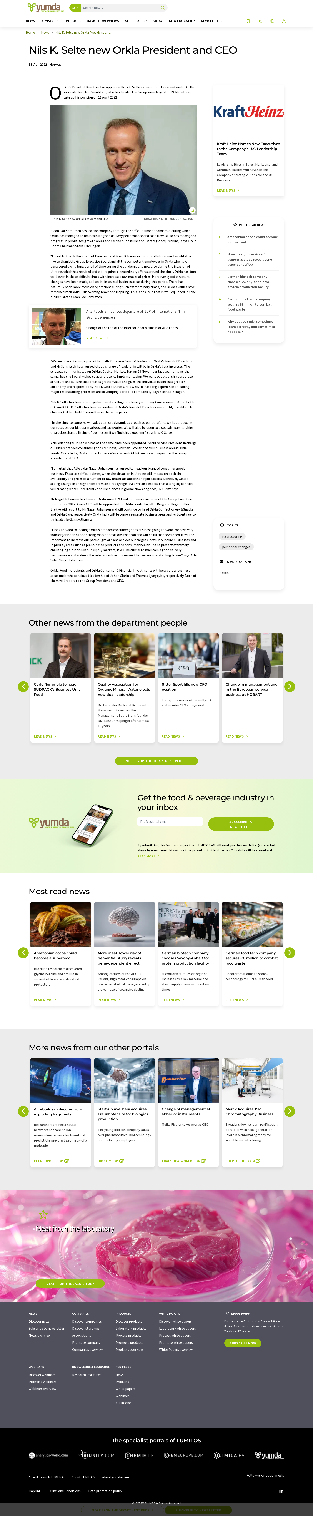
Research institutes (86, 1374)
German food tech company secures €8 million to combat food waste (249, 304)
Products (122, 1381)
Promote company (86, 1342)
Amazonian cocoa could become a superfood (252, 239)
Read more (149, 856)
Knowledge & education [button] (174, 21)
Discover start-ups (86, 1328)
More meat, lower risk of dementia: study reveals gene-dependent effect (250, 259)
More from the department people (156, 761)
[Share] (260, 21)
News (120, 1374)
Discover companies (87, 1321)
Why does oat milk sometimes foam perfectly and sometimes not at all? (251, 326)
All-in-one (123, 1403)
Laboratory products (131, 1328)
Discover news (39, 1321)
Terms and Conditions (64, 1491)
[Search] (163, 7)
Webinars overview (42, 1388)
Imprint (34, 1491)
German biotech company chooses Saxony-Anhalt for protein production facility (248, 281)
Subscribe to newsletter (241, 824)
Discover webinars (42, 1374)
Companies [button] (49, 21)
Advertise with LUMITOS (47, 1477)
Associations (81, 1335)
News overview (39, 1335)
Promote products (129, 1342)
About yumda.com (115, 1477)
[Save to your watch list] (248, 21)
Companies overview (87, 1349)
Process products (128, 1335)
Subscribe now (243, 1343)
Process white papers (175, 1335)
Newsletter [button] (212, 21)
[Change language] (272, 21)
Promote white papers (176, 1342)
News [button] (30, 21)
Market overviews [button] (103, 21)
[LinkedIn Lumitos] (281, 1491)
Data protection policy (105, 1491)
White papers (125, 1388)
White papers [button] (136, 21)
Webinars (123, 1396)
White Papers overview (176, 1349)
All (74, 8)
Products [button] (72, 21)
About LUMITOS (83, 1477)
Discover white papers (175, 1321)
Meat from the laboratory (70, 1283)
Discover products (129, 1321)
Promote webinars (43, 1381)
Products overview (129, 1349)
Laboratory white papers (177, 1328)
